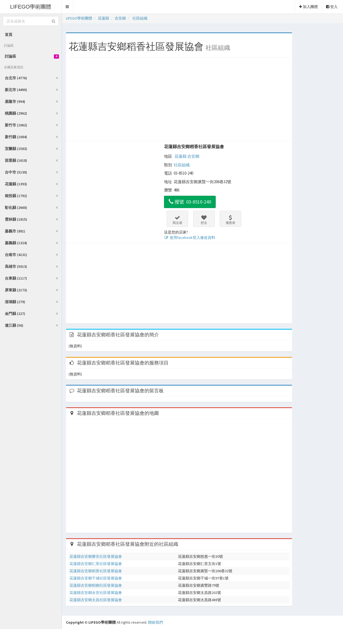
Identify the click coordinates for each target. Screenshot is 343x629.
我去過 (177, 220)
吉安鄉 (193, 156)
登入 (332, 6)
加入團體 (308, 6)
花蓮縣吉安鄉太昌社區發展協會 (95, 599)
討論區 (32, 56)
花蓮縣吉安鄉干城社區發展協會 (95, 578)
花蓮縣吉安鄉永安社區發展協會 (95, 592)
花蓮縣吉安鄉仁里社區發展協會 (95, 563)
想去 (204, 220)
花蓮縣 (180, 156)
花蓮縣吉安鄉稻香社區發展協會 (194, 146)
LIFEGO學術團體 (30, 7)
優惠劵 (230, 220)
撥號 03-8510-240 (190, 202)
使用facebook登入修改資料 (189, 237)
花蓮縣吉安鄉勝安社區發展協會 (95, 556)
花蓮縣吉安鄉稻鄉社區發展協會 (95, 585)
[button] (67, 6)
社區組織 (182, 164)
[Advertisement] (179, 100)
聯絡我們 (155, 622)
